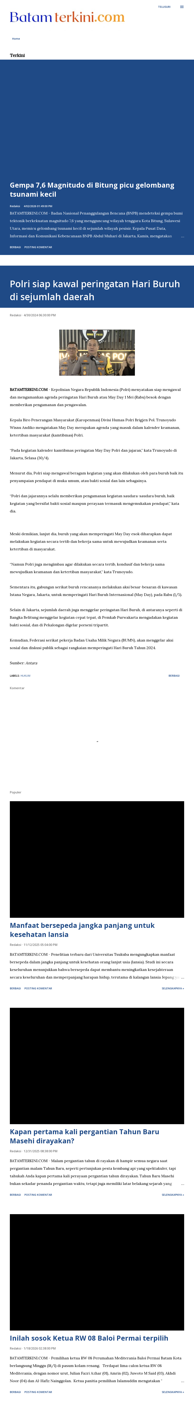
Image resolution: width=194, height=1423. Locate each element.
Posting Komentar (38, 247)
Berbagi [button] (15, 247)
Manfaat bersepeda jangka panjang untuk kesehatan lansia (82, 930)
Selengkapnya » (173, 988)
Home (16, 38)
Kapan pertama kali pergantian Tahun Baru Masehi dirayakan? (84, 1136)
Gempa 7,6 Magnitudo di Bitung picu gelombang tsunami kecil (92, 189)
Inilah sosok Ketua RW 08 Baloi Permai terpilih (89, 1338)
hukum (25, 675)
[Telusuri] (164, 7)
